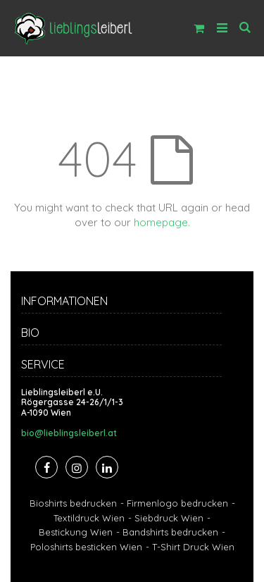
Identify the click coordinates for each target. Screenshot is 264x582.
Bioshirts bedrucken (73, 503)
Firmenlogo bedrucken (177, 503)
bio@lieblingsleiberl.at (69, 433)
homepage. (162, 222)
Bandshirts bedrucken (170, 532)
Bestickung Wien (76, 532)
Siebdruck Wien (168, 518)
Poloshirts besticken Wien (86, 546)
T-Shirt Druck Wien (193, 546)
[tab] (132, 303)
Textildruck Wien (89, 518)
